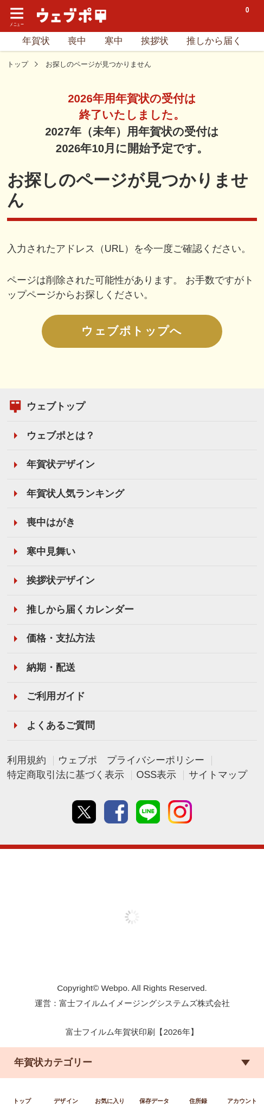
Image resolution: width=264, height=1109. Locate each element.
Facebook (116, 812)
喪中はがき (51, 522)
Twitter (84, 812)
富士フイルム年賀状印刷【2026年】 (132, 1031)
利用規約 (26, 760)
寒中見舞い (51, 551)
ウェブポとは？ (61, 435)
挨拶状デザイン (61, 580)
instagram (180, 812)
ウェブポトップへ (131, 331)
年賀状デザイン (61, 464)
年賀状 (36, 41)
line (148, 812)
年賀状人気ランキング (75, 493)
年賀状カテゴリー (53, 1059)
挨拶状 (155, 41)
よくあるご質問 (61, 725)
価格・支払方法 (61, 638)
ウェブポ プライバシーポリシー (131, 760)
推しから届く (214, 41)
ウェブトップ (56, 406)
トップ (17, 64)
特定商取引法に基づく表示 (65, 774)
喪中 (77, 41)
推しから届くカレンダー (80, 609)
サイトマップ (218, 774)
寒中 (114, 41)
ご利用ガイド (56, 696)
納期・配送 (51, 667)
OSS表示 (156, 774)
